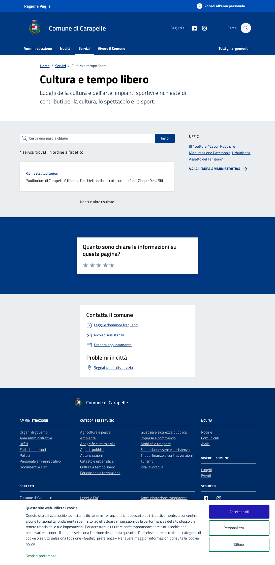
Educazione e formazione (100, 473)
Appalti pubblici (92, 449)
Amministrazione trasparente (164, 498)
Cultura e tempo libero (97, 467)
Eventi (206, 475)
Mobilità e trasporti (156, 444)
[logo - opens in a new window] (13, 556)
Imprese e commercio (158, 438)
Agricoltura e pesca (95, 432)
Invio (165, 138)
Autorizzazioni (91, 455)
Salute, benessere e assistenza (165, 449)
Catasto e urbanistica (97, 461)
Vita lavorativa (152, 467)
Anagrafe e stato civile (97, 444)
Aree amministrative (36, 438)
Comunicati (210, 438)
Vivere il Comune (111, 48)
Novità (65, 48)
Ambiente (88, 438)
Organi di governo (34, 432)
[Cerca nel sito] (246, 28)
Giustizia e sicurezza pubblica (164, 432)
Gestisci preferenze (46, 556)
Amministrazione (38, 48)
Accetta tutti (239, 512)
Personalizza (239, 528)
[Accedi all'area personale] (221, 6)
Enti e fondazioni (33, 449)
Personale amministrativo (40, 461)
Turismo (147, 461)
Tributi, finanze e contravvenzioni (167, 455)
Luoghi (206, 470)
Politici (25, 455)
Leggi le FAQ (90, 498)
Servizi (84, 48)
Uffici (24, 444)
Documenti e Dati (33, 467)
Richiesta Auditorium (42, 173)
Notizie (206, 432)
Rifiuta (239, 545)
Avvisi (205, 444)
